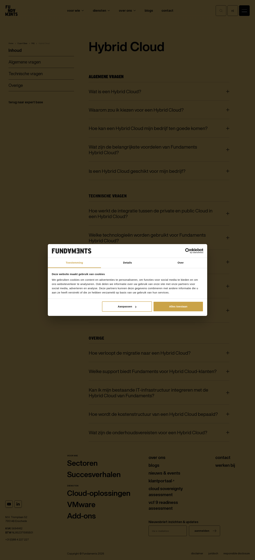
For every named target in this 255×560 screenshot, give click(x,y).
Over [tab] (181, 262)
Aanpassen (127, 306)
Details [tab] (127, 262)
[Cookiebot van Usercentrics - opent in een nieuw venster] (187, 251)
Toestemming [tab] (74, 262)
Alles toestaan (178, 306)
